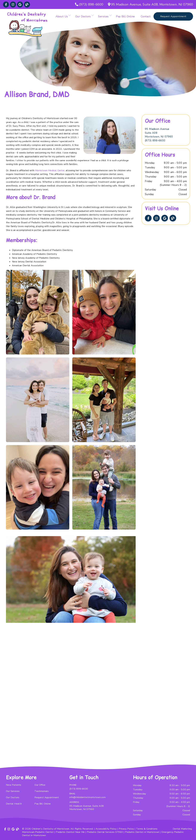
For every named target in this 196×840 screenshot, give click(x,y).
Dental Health (14, 803)
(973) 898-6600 (155, 140)
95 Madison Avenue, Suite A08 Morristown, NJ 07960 (86, 807)
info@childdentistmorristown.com (87, 797)
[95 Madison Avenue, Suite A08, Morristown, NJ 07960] (150, 4)
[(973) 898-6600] (89, 4)
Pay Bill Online (125, 16)
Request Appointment (46, 797)
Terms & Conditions (147, 828)
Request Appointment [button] (173, 16)
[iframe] (71, 658)
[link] (6, 4)
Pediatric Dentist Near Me (70, 832)
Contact (146, 16)
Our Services (13, 791)
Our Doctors (83, 16)
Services (103, 16)
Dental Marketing (182, 828)
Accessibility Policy (106, 828)
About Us (62, 16)
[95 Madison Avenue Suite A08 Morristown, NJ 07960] (159, 133)
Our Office (39, 785)
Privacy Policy (126, 828)
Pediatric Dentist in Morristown (142, 832)
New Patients (13, 785)
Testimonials (41, 791)
